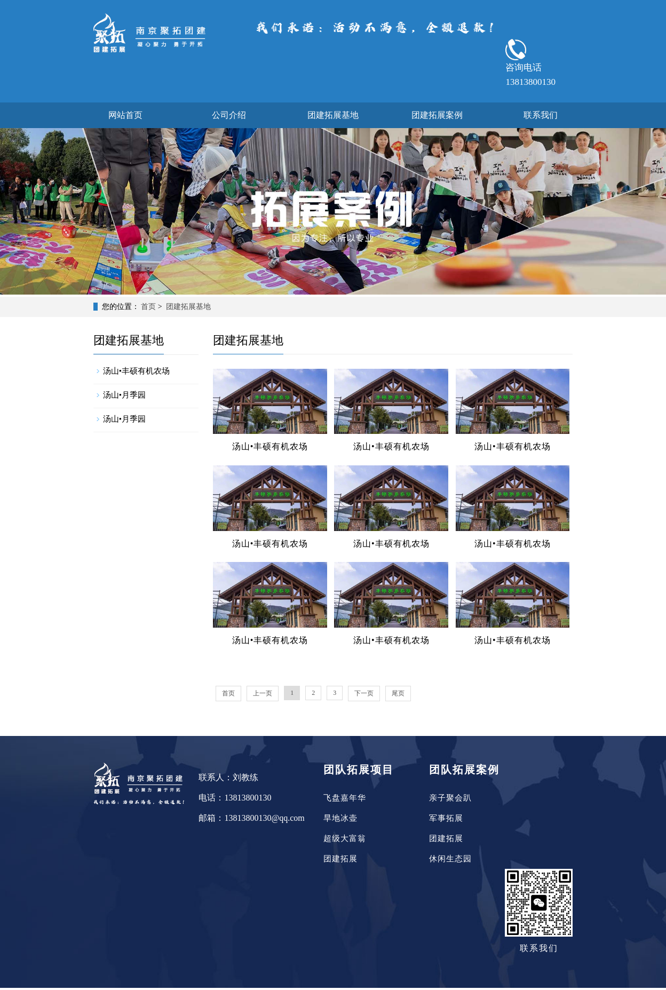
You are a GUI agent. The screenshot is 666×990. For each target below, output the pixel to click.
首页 (148, 307)
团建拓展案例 (437, 115)
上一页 (262, 693)
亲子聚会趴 (450, 798)
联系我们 (541, 115)
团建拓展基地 (333, 115)
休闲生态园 (450, 858)
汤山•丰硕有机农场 (136, 371)
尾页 (398, 693)
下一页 (364, 693)
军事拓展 (446, 818)
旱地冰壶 (340, 818)
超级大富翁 (344, 838)
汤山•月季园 (124, 395)
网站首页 (125, 115)
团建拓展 (340, 858)
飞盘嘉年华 (344, 798)
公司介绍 (229, 115)
